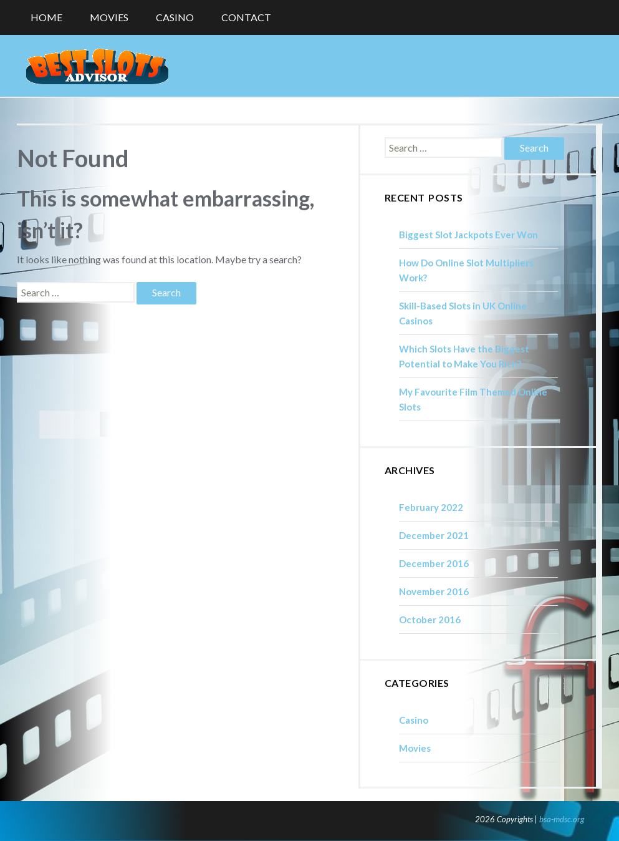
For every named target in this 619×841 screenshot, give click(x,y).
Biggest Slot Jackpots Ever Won (468, 234)
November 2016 (434, 591)
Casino (175, 17)
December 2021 (434, 535)
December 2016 (434, 563)
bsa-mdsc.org (561, 819)
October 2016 (430, 619)
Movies (109, 17)
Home (46, 17)
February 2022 (431, 507)
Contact (246, 17)
